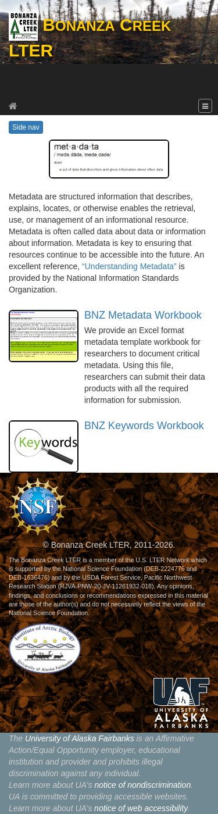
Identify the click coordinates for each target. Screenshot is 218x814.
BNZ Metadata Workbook (143, 315)
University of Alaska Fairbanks (79, 738)
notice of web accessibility (140, 808)
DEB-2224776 (165, 568)
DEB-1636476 (28, 577)
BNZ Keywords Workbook (144, 425)
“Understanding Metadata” (129, 266)
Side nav (26, 127)
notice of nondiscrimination (142, 785)
